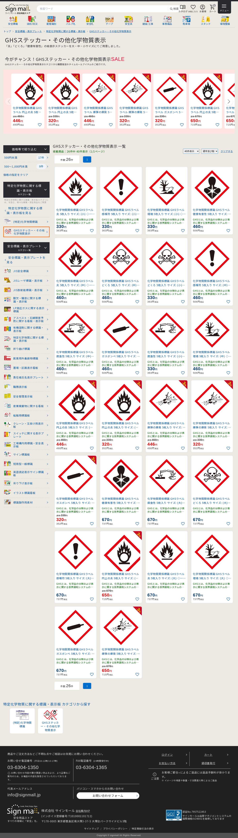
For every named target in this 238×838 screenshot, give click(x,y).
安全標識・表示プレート (24, 248)
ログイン (167, 755)
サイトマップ (91, 828)
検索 (174, 8)
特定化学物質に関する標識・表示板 (24, 190)
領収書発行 (208, 763)
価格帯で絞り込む (24, 149)
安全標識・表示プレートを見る (26, 259)
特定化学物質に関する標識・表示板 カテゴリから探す (47, 704)
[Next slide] (229, 101)
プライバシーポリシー (115, 828)
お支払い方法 (167, 763)
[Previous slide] (9, 101)
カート (208, 755)
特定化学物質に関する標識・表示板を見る (24, 210)
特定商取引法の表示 (143, 828)
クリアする (227, 151)
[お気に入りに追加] (40, 125)
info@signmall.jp (24, 795)
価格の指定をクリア (15, 175)
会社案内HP (83, 811)
